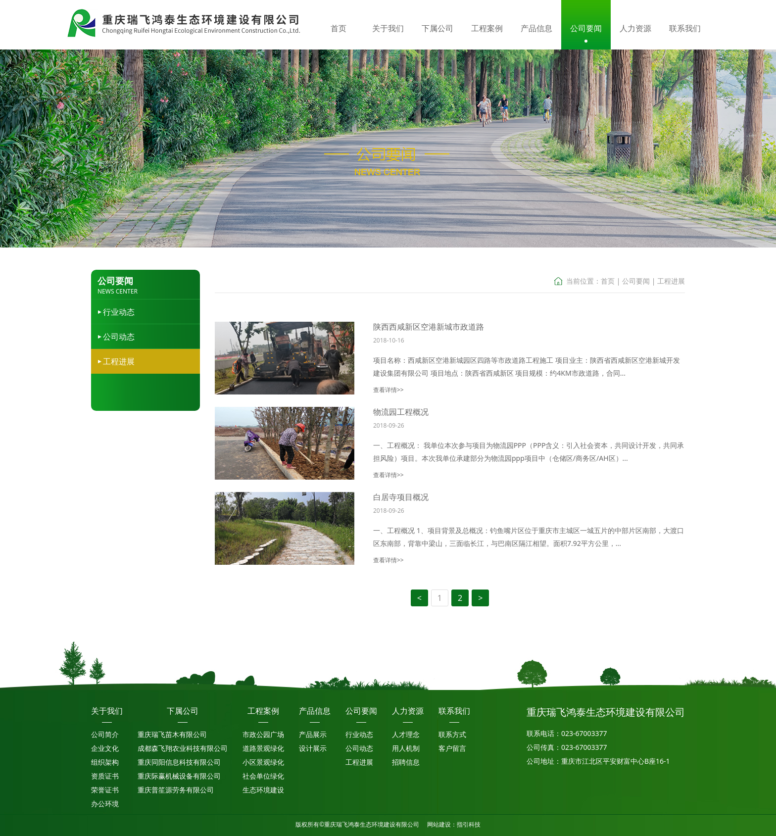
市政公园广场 (263, 734)
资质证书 (105, 776)
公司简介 (105, 734)
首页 (608, 281)
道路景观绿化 (263, 748)
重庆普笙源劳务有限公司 (176, 789)
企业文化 (105, 748)
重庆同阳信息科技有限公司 (179, 762)
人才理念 (406, 734)
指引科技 (469, 824)
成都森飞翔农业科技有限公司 (183, 748)
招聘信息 (406, 762)
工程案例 (263, 710)
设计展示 (313, 748)
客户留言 (452, 748)
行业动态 (119, 311)
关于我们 (107, 710)
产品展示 (313, 734)
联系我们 (454, 710)
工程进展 (119, 361)
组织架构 (105, 762)
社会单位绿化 (263, 776)
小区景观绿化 (263, 762)
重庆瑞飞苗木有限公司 (172, 734)
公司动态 (119, 336)
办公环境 (105, 803)
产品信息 (315, 710)
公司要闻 (636, 281)
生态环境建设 (263, 789)
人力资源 (408, 710)
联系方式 (452, 734)
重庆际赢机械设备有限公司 (179, 776)
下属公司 (182, 710)
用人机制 (406, 748)
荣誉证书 (105, 789)
